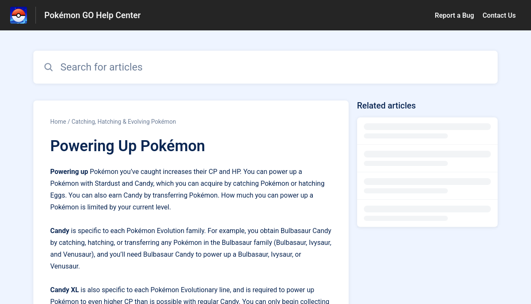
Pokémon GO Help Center (92, 15)
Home (58, 121)
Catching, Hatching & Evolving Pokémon (123, 121)
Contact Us (499, 15)
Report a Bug (454, 15)
